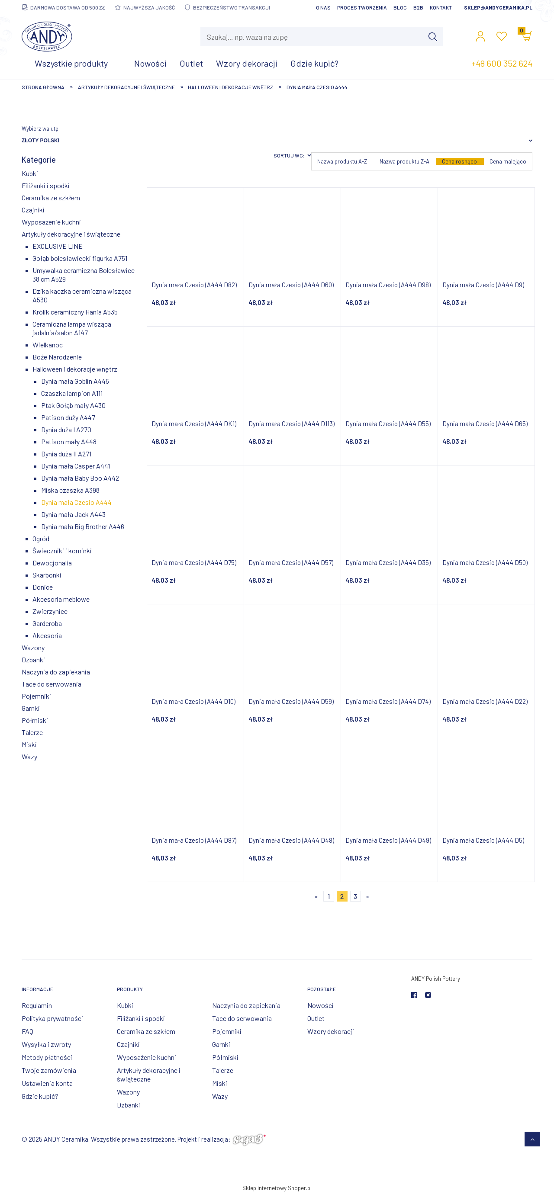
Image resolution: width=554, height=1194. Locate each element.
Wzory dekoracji (330, 1031)
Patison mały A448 (69, 441)
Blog (400, 7)
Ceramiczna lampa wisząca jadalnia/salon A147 (71, 328)
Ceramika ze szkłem (51, 197)
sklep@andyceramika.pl (498, 7)
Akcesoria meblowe (61, 599)
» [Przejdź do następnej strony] (367, 896)
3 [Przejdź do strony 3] (355, 896)
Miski (29, 744)
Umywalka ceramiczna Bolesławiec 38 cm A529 (83, 274)
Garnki (31, 708)
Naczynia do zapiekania (56, 672)
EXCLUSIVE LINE (57, 246)
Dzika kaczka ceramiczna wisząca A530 (82, 295)
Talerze (32, 732)
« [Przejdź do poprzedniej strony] (316, 896)
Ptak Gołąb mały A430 (73, 405)
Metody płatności (47, 1057)
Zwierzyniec (50, 611)
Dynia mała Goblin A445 (75, 381)
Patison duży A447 (68, 417)
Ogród (40, 538)
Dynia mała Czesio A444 (76, 502)
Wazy (29, 756)
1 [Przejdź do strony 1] (329, 896)
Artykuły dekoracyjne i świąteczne (71, 234)
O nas (323, 7)
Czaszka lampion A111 (72, 393)
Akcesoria (47, 635)
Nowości (320, 1005)
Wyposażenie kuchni (51, 222)
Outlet (316, 1018)
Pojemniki (36, 696)
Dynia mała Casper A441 (75, 466)
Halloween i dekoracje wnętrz (74, 369)
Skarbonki (46, 575)
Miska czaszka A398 (70, 490)
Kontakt (441, 7)
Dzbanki (33, 659)
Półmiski (35, 720)
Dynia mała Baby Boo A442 (80, 478)
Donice (42, 587)
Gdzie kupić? (40, 1096)
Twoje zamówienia (49, 1070)
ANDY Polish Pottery (435, 978)
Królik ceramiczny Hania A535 (75, 312)
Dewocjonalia (52, 562)
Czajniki (33, 209)
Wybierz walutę (40, 128)
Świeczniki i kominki (62, 550)
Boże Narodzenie (57, 357)
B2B (418, 7)
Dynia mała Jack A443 (73, 514)
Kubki (30, 173)
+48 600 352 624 (501, 63)
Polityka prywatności (52, 1018)
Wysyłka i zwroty (46, 1044)
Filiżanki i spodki (46, 185)
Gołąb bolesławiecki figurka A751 (79, 258)
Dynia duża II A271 (66, 453)
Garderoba (47, 623)
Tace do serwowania (51, 684)
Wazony (33, 647)
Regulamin (37, 1005)
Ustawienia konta (47, 1083)
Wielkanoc (47, 344)
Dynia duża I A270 (66, 429)
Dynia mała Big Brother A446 (82, 526)
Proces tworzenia (362, 7)
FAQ (27, 1031)
